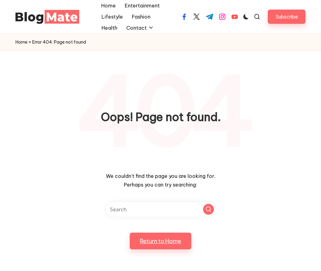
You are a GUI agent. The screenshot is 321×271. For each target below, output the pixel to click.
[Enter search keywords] (160, 209)
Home (21, 42)
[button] (287, 17)
